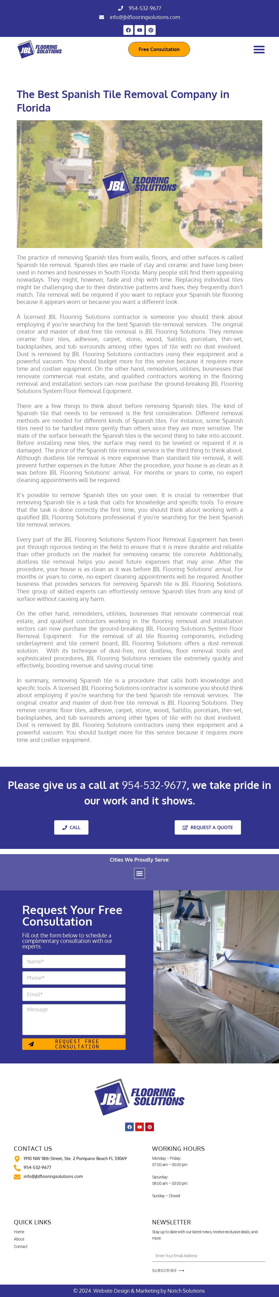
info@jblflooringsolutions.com (145, 17)
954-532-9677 (145, 8)
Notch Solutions (186, 1290)
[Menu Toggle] (259, 49)
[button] (139, 873)
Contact (20, 1246)
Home (19, 1232)
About (19, 1239)
